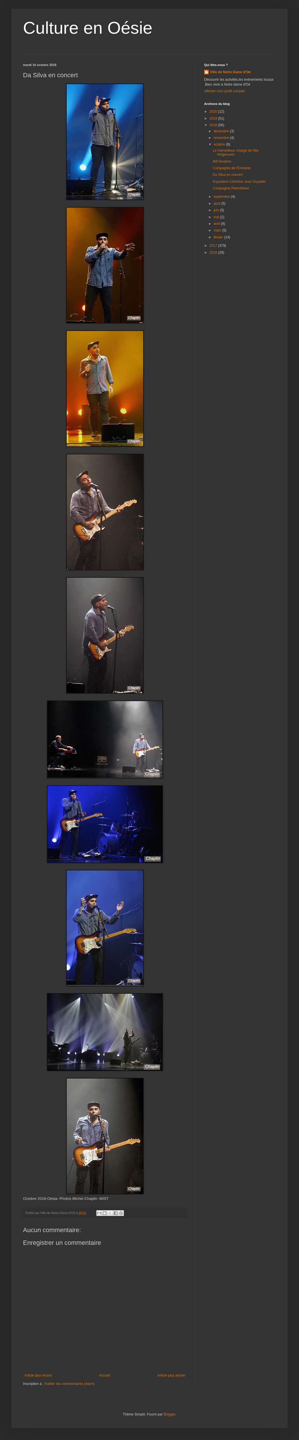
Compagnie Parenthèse (231, 188)
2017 (214, 246)
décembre (222, 131)
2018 (214, 125)
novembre (222, 138)
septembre (222, 197)
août (217, 204)
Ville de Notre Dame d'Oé (230, 72)
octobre (220, 144)
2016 (214, 253)
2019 (214, 118)
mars (218, 230)
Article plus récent (38, 1375)
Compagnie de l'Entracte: (232, 168)
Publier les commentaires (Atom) (70, 1384)
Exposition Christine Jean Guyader (239, 182)
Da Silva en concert (228, 175)
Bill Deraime (222, 161)
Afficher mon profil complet (224, 91)
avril (217, 224)
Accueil (104, 1375)
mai (217, 217)
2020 (214, 112)
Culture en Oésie (87, 27)
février (219, 237)
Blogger (169, 1414)
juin (217, 210)
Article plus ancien (171, 1375)
